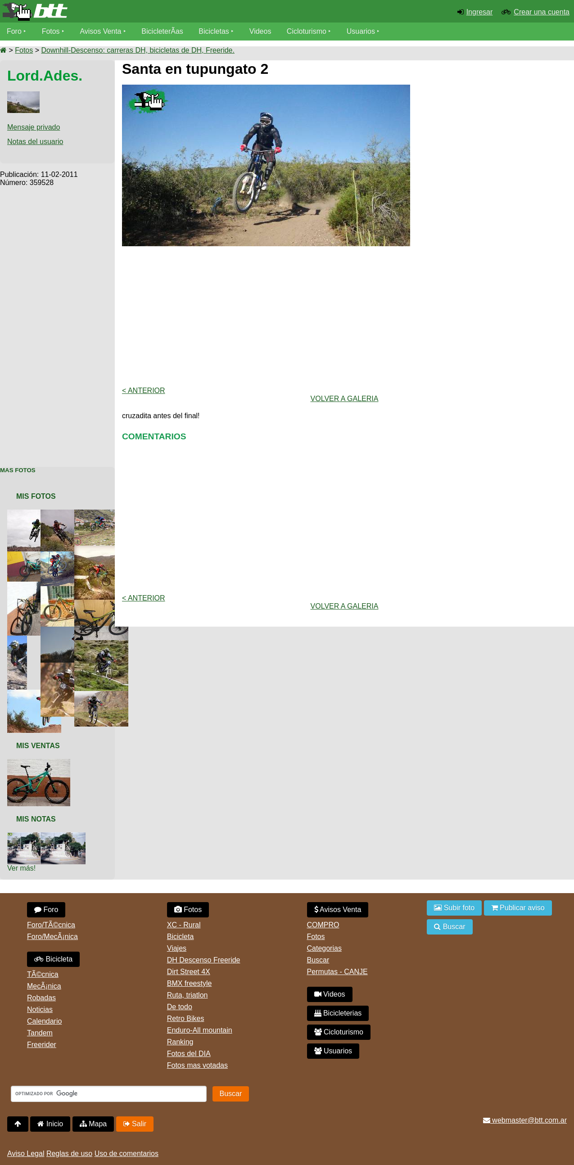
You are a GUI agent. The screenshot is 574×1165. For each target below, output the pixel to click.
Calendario (44, 1021)
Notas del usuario (35, 141)
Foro (14, 31)
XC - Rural (184, 925)
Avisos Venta (101, 31)
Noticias (40, 1009)
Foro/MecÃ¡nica (52, 936)
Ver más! (21, 868)
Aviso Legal (25, 1153)
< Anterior (143, 390)
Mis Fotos (36, 496)
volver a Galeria (345, 398)
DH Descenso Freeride (203, 960)
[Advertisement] (57, 322)
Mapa (93, 1124)
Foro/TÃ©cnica (51, 925)
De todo (179, 1007)
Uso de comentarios (126, 1153)
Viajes (176, 948)
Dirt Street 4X (188, 971)
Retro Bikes (185, 1018)
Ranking (180, 1042)
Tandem (40, 1033)
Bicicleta (53, 959)
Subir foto (454, 908)
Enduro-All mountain (199, 1030)
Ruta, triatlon (187, 995)
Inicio (50, 1124)
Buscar (318, 960)
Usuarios (361, 31)
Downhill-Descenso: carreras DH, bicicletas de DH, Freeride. (137, 50)
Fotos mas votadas (197, 1065)
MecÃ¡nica (44, 986)
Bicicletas (215, 31)
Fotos (51, 31)
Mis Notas (36, 819)
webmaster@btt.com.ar (525, 1120)
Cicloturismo (306, 31)
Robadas (41, 998)
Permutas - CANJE (337, 971)
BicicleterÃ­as (162, 31)
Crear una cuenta (541, 12)
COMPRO (323, 925)
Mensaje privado (33, 127)
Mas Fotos (18, 470)
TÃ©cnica (43, 974)
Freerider (41, 1044)
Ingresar (479, 12)
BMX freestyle (189, 983)
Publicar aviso (518, 908)
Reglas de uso (69, 1153)
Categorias (324, 948)
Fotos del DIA (189, 1053)
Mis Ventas (38, 746)
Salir (134, 1124)
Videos (260, 31)
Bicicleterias (338, 1013)
